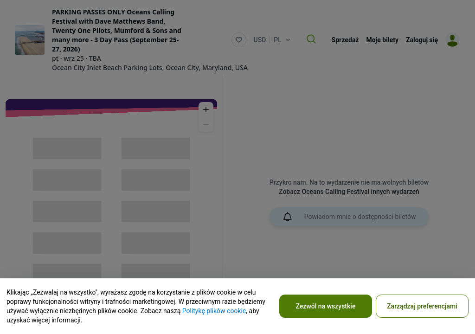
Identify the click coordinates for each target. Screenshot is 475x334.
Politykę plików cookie (214, 311)
